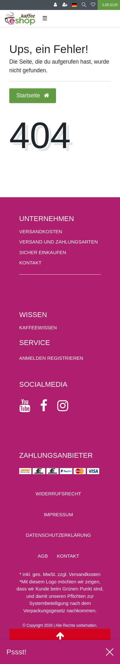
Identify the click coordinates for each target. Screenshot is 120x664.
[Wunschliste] (93, 5)
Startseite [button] (32, 95)
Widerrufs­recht (58, 493)
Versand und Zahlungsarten (58, 241)
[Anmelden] (55, 5)
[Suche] (84, 5)
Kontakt (30, 262)
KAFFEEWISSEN (38, 327)
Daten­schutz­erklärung (58, 535)
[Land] (74, 5)
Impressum (58, 514)
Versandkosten (40, 231)
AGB (43, 556)
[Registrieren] (65, 5)
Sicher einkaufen (42, 252)
